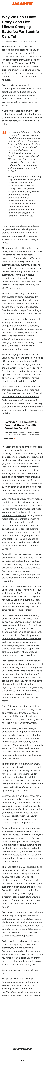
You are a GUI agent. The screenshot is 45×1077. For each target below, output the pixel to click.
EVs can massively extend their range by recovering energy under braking (22, 773)
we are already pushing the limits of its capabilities (21, 577)
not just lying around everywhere (19, 723)
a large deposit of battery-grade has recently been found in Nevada (21, 731)
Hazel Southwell (11, 41)
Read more (8, 438)
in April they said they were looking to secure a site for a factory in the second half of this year (21, 512)
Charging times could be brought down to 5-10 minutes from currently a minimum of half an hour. (22, 345)
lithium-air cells (14, 589)
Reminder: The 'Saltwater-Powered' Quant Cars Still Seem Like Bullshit (21, 425)
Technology (7, 12)
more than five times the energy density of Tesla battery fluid (21, 480)
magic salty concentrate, (15, 519)
